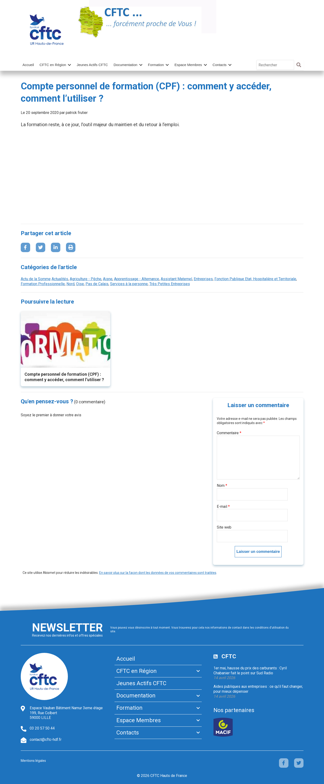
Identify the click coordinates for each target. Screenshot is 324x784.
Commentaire (229, 433)
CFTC (228, 656)
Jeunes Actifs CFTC (92, 65)
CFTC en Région (53, 65)
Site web (224, 527)
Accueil (28, 65)
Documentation (125, 65)
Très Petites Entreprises (169, 284)
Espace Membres (188, 65)
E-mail (223, 506)
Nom (222, 485)
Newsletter (67, 627)
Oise (80, 284)
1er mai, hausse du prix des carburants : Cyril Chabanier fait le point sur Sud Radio (250, 670)
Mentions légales (33, 761)
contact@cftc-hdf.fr (46, 739)
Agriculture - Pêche (85, 279)
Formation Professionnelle (43, 284)
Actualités (60, 279)
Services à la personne (129, 284)
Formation (156, 65)
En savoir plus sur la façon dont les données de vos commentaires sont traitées (157, 573)
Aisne (107, 279)
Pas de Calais (97, 284)
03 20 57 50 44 (42, 728)
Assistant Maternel (176, 279)
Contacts (219, 65)
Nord (70, 284)
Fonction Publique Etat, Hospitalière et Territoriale (255, 279)
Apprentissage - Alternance (136, 279)
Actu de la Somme (36, 279)
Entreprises (203, 279)
